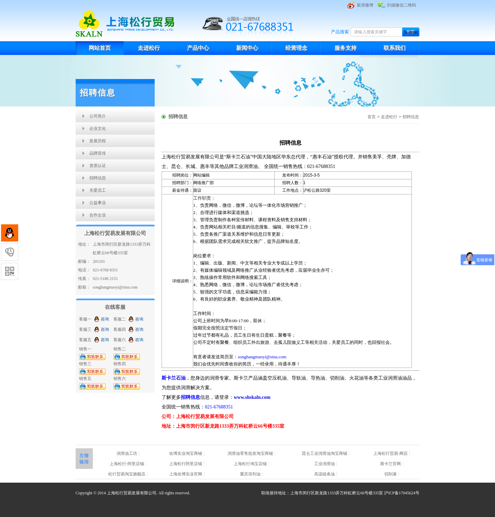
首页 (371, 116)
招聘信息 (97, 178)
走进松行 (149, 48)
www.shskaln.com (252, 397)
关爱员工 (97, 190)
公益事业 (97, 202)
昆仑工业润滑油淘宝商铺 (324, 453)
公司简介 (97, 116)
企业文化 (97, 128)
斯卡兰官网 (390, 463)
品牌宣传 (97, 153)
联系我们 (395, 48)
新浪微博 (365, 5)
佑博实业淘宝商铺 (185, 453)
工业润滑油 (324, 463)
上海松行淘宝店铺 (250, 463)
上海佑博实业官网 (185, 474)
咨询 (105, 319)
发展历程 (97, 140)
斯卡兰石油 (174, 378)
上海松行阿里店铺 (185, 463)
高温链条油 (324, 474)
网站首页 (100, 48)
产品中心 (198, 48)
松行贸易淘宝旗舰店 (126, 474)
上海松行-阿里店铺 (127, 463)
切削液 (390, 474)
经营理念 (296, 48)
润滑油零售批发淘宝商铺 (250, 453)
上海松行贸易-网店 (390, 453)
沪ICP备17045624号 (401, 493)
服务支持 (345, 48)
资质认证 (97, 165)
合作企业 (97, 215)
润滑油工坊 (127, 453)
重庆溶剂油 (250, 474)
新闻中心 (247, 48)
